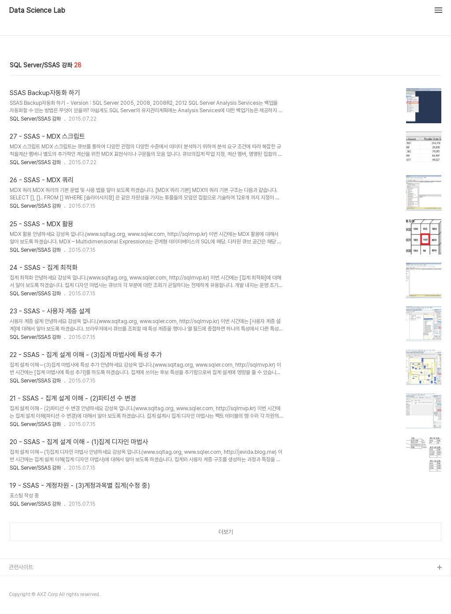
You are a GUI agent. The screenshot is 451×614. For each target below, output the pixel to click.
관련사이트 (21, 567)
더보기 (225, 532)
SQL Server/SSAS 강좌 (35, 119)
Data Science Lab (37, 11)
